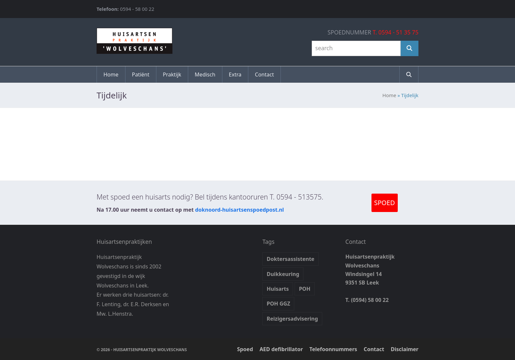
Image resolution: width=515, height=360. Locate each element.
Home (389, 95)
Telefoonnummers (333, 349)
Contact (374, 349)
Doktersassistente (290, 259)
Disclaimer (404, 349)
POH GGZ (278, 303)
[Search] (409, 48)
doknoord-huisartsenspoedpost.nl (239, 209)
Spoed (245, 349)
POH (304, 288)
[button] (409, 74)
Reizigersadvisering (292, 318)
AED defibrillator (281, 349)
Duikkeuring (283, 274)
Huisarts (278, 288)
